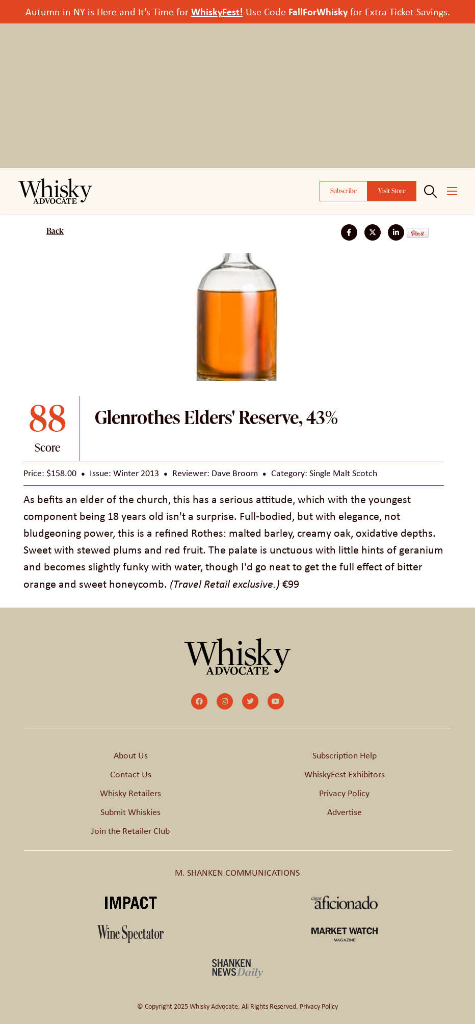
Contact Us (130, 774)
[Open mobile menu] (452, 191)
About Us (131, 755)
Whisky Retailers (130, 793)
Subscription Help (344, 755)
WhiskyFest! (217, 11)
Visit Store (392, 190)
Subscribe (343, 190)
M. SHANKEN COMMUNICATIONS (237, 873)
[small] (199, 701)
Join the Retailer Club (130, 831)
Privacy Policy (344, 793)
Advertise (344, 812)
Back (55, 231)
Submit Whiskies (130, 812)
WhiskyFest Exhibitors (344, 774)
